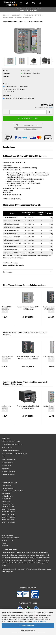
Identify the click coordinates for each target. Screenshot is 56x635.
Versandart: (7, 95)
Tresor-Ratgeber (7, 447)
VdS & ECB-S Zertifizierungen (11, 441)
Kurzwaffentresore (8, 488)
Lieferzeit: (6, 73)
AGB (3, 456)
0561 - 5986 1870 (31, 10)
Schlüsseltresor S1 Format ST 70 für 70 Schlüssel (27, 308)
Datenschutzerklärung (39, 621)
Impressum (5, 469)
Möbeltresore (6, 501)
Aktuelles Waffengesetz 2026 (11, 450)
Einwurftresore (6, 499)
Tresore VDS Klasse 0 (8, 509)
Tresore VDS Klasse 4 (8, 520)
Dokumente (8, 272)
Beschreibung (9, 147)
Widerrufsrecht (6, 465)
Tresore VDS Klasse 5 (8, 522)
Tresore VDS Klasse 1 (8, 512)
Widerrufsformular (8, 462)
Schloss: (6, 84)
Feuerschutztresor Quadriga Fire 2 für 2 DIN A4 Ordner (28, 407)
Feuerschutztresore (8, 504)
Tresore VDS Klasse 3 (8, 517)
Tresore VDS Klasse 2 (8, 514)
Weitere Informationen (28, 631)
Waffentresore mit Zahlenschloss (12, 491)
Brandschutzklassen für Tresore (12, 444)
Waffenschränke (7, 485)
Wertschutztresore (8, 506)
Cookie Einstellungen (8, 474)
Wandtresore (6, 493)
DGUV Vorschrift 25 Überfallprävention (14, 453)
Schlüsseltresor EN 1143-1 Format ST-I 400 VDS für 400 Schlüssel (28, 357)
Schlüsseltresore (7, 496)
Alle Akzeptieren (28, 625)
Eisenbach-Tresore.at (8, 472)
